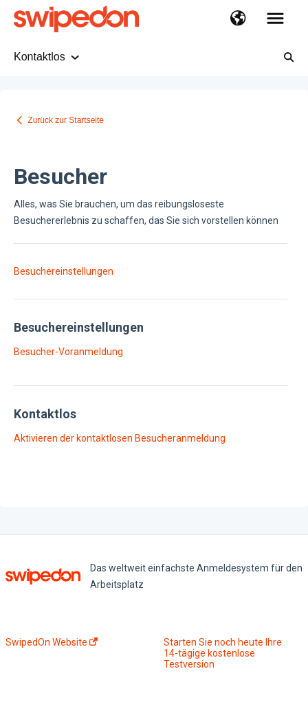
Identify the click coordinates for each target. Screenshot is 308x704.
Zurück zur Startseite (66, 120)
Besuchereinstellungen (63, 271)
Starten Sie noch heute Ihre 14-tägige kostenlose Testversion (223, 653)
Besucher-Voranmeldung (68, 351)
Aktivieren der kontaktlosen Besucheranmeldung (120, 438)
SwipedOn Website (52, 642)
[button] (238, 19)
